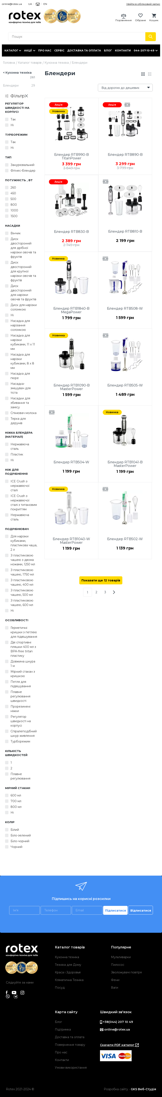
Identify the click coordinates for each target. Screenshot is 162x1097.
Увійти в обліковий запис (143, 4)
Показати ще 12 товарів (100, 580)
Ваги (114, 987)
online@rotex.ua (12, 4)
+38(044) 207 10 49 (116, 1022)
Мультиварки (121, 957)
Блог (108, 50)
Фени (115, 980)
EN (45, 4)
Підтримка (63, 1029)
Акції (28, 50)
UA (30, 4)
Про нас (44, 50)
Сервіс (59, 50)
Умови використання (71, 1067)
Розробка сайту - (130, 1089)
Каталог (11, 50)
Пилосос (117, 965)
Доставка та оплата (84, 50)
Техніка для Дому (68, 965)
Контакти (123, 50)
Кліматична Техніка (69, 980)
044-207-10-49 (144, 50)
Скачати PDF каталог (119, 1045)
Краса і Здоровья (68, 972)
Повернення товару (70, 1045)
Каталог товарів (30, 63)
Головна (9, 63)
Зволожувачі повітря (126, 972)
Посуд (60, 987)
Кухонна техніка (57, 63)
